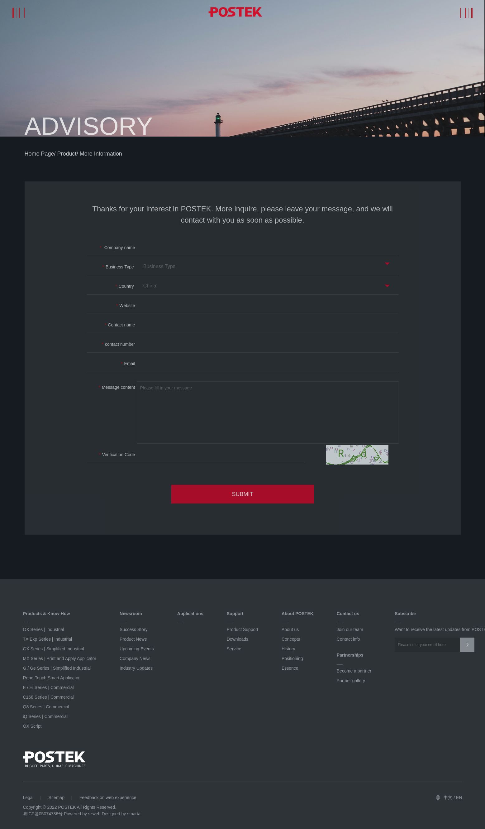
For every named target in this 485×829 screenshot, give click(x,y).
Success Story (133, 629)
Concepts (291, 639)
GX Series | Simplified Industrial (53, 648)
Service (234, 648)
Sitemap (56, 797)
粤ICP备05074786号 (43, 813)
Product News (133, 639)
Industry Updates (136, 668)
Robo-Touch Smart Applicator (51, 677)
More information (101, 155)
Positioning (292, 658)
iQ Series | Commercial (45, 716)
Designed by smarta (121, 813)
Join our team (350, 629)
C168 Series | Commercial (48, 697)
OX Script (32, 726)
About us (290, 629)
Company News (135, 658)
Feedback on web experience (107, 797)
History (288, 648)
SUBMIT (242, 495)
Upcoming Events (137, 648)
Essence (290, 668)
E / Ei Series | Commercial (48, 687)
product (67, 155)
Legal (28, 797)
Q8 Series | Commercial (46, 706)
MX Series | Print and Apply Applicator (60, 658)
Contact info (348, 639)
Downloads (237, 639)
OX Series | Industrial (43, 629)
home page (39, 155)
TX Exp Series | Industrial (47, 639)
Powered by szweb (82, 813)
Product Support (242, 629)
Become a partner (354, 670)
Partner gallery (351, 680)
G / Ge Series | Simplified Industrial (57, 668)
